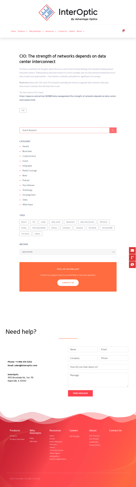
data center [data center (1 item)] (56, 222)
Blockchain (27, 151)
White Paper (28, 204)
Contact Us (62, 31)
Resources (55, 430)
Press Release (28, 185)
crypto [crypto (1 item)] (43, 222)
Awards (26, 146)
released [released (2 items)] (79, 228)
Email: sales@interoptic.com (22, 365)
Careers (72, 31)
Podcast (26, 180)
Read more (24, 82)
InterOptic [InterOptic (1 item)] (66, 228)
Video (25, 200)
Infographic (27, 166)
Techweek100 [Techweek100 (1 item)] (107, 228)
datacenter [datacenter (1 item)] (70, 222)
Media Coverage (30, 170)
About (93, 430)
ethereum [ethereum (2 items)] (103, 222)
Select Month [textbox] (27, 252)
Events (25, 161)
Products (15, 430)
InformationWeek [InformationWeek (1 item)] (39, 228)
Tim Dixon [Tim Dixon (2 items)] (25, 234)
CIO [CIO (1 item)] (33, 222)
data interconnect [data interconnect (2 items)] (87, 222)
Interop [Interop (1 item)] (54, 228)
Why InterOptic (36, 31)
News (25, 175)
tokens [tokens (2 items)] (37, 234)
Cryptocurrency (29, 156)
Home (13, 31)
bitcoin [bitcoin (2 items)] (24, 222)
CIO (23, 110)
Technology (27, 190)
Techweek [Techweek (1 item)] (92, 228)
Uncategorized (29, 195)
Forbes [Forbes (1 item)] (23, 228)
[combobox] (68, 252)
